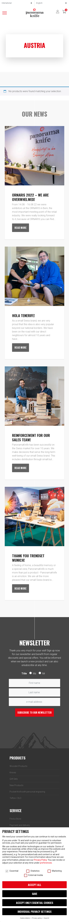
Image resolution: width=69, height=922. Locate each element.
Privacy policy (37, 918)
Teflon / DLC (15, 798)
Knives (13, 772)
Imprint (46, 918)
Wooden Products (18, 766)
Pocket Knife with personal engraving (27, 791)
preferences (46, 863)
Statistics (33, 871)
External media (33, 875)
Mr (43, 673)
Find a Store (15, 819)
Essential (11, 871)
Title (24, 673)
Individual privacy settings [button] (34, 911)
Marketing (55, 871)
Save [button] (34, 894)
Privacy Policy (40, 860)
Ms (34, 673)
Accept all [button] (34, 885)
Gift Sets (14, 779)
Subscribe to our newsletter (34, 712)
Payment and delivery (20, 825)
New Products (16, 785)
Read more (21, 228)
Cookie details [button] (25, 918)
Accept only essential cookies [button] (34, 903)
